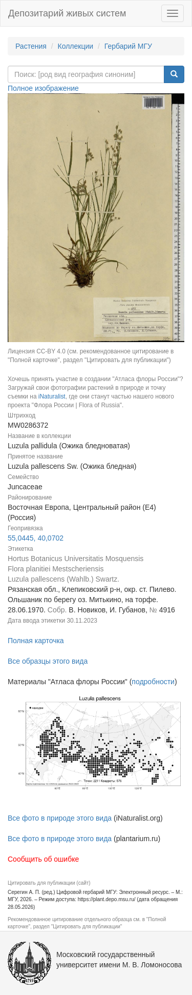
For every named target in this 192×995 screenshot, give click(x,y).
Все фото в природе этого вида (60, 818)
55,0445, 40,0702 (35, 538)
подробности (153, 682)
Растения (31, 46)
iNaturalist (52, 396)
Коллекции (76, 46)
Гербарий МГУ (128, 46)
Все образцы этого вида (48, 661)
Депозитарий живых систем (67, 13)
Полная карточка (36, 640)
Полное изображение (43, 88)
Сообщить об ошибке (43, 859)
